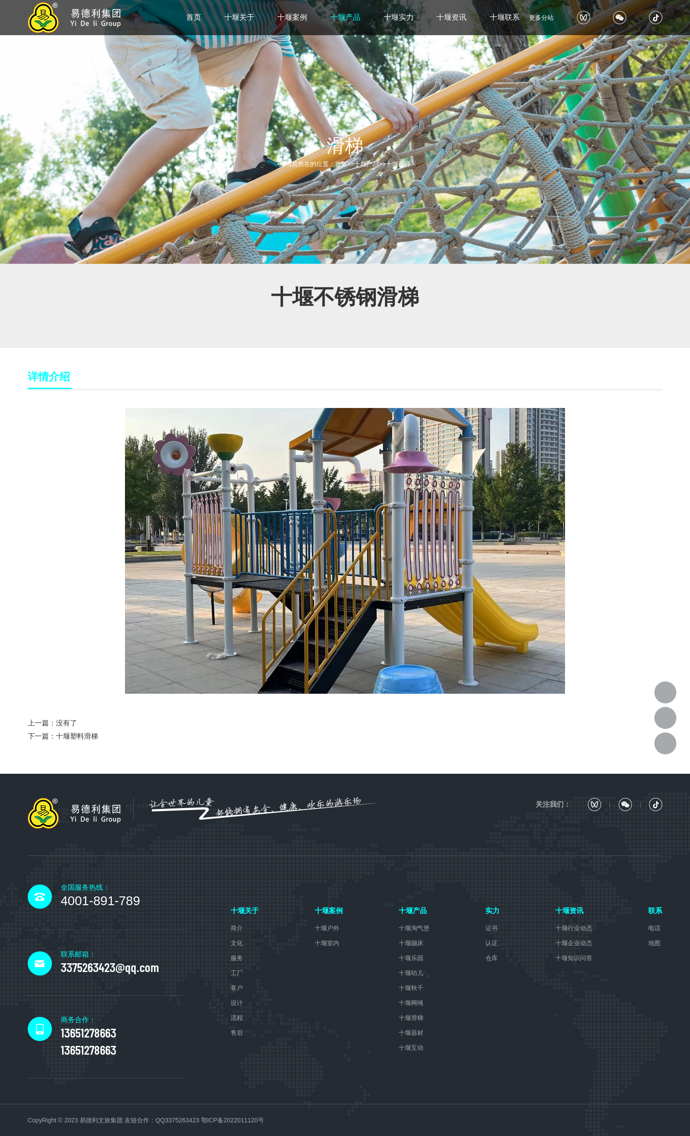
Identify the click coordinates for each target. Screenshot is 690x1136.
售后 (237, 1032)
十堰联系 (505, 17)
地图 (654, 943)
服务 (237, 957)
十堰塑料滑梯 (77, 736)
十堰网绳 (411, 1002)
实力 (492, 910)
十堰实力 (399, 17)
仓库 (491, 957)
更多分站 (541, 17)
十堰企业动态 (573, 943)
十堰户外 (327, 928)
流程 (237, 1017)
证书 (491, 928)
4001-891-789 (100, 901)
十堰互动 (411, 1047)
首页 (193, 17)
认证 (491, 943)
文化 (237, 943)
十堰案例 (292, 17)
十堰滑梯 (398, 163)
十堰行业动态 (573, 928)
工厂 (237, 972)
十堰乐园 (411, 957)
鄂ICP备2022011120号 (232, 1120)
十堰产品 (345, 17)
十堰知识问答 (573, 957)
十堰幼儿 (411, 972)
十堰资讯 (451, 17)
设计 (237, 1002)
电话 (654, 928)
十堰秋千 (411, 987)
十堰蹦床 (411, 943)
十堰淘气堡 (414, 928)
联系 (655, 910)
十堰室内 (327, 943)
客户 (237, 987)
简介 (237, 928)
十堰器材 (411, 1032)
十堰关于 (239, 17)
